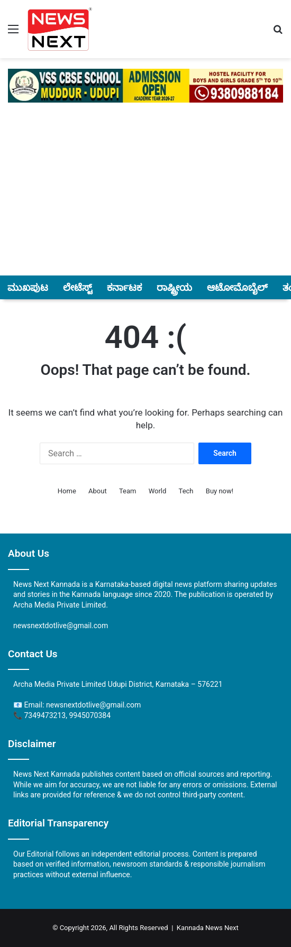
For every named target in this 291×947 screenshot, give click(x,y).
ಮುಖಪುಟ (27, 287)
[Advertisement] (145, 198)
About (97, 491)
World (158, 491)
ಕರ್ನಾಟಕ (124, 287)
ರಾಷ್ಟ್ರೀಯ (174, 287)
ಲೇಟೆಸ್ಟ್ (77, 287)
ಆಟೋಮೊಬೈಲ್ (237, 287)
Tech (186, 491)
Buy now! (219, 491)
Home (67, 491)
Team (128, 491)
